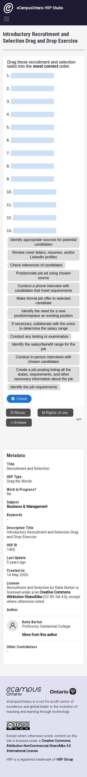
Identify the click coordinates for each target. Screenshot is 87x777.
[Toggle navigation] (6, 19)
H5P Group (65, 760)
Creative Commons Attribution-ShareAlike (39, 594)
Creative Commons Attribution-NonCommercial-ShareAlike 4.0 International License (38, 746)
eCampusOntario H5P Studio (33, 8)
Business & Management (27, 506)
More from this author (39, 634)
